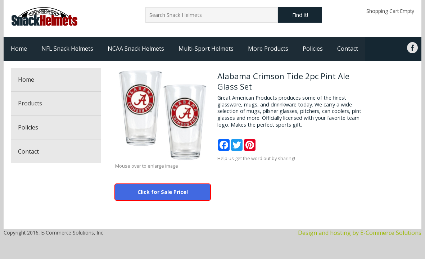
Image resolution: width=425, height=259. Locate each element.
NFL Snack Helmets (67, 49)
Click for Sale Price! (162, 191)
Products (30, 103)
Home (19, 49)
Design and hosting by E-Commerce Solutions (359, 233)
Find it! (300, 15)
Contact (347, 49)
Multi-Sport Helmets (206, 49)
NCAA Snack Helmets (136, 49)
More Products (268, 49)
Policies (313, 49)
